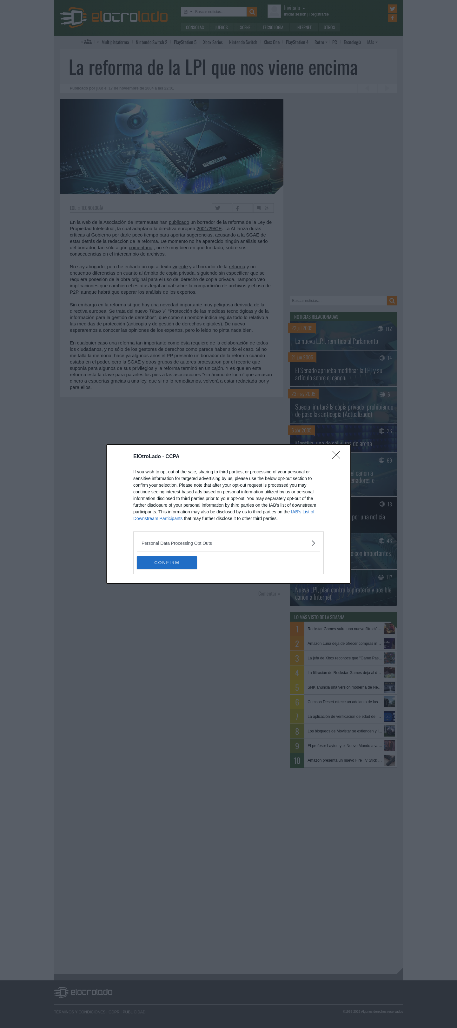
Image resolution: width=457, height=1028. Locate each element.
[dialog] (228, 514)
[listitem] (228, 543)
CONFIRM (166, 562)
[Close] (338, 457)
